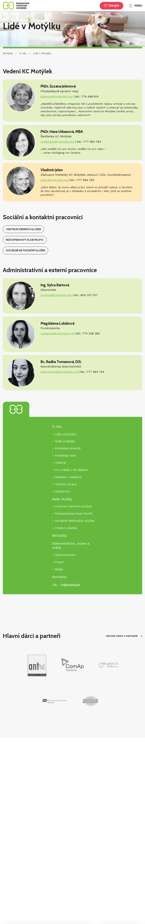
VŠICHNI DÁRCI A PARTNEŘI (124, 636)
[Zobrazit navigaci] (135, 5)
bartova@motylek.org (56, 295)
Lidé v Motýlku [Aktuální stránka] (42, 53)
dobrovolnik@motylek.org (59, 372)
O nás (22, 53)
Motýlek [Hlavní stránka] (8, 53)
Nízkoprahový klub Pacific (25, 239)
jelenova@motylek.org (56, 96)
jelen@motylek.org (54, 180)
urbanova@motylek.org (57, 141)
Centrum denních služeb (23, 229)
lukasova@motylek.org (57, 333)
